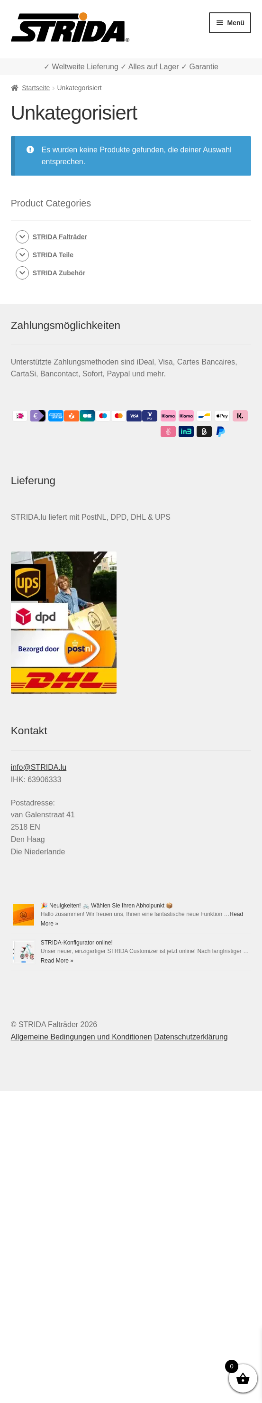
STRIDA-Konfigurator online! (77, 942)
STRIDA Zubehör (59, 273)
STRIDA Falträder (60, 237)
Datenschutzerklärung (191, 1037)
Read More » (57, 960)
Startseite (36, 88)
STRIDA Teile (53, 255)
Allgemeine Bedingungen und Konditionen (81, 1037)
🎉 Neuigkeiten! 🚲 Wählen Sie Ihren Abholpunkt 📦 (107, 905)
